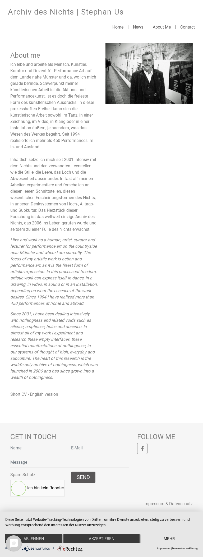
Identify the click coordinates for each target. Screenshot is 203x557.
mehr (169, 538)
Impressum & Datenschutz (168, 503)
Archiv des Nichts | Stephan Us (66, 11)
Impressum (163, 548)
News (138, 27)
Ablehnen (34, 538)
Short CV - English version (34, 394)
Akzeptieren (101, 538)
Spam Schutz (22, 474)
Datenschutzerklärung (185, 548)
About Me (162, 27)
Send (83, 477)
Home (117, 27)
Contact (187, 27)
